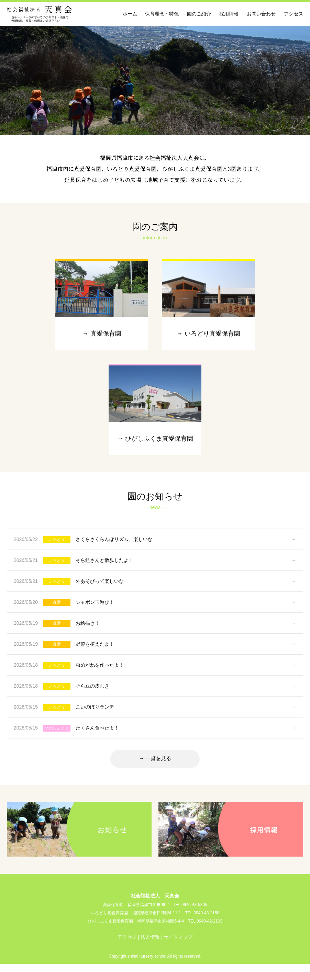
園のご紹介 (199, 13)
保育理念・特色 (162, 13)
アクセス (293, 13)
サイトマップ (178, 945)
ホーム (130, 13)
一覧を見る (158, 766)
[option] (155, 79)
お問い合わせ (261, 13)
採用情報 (229, 13)
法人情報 (150, 945)
